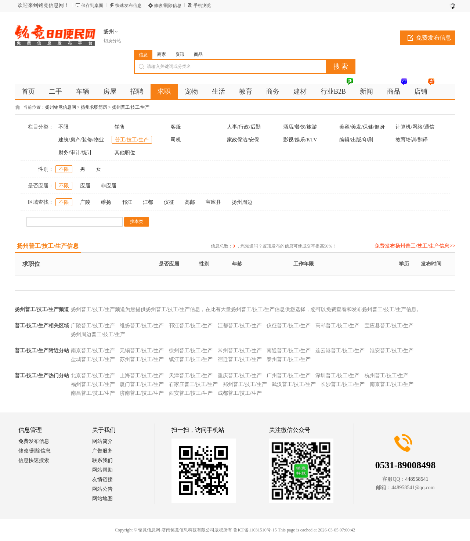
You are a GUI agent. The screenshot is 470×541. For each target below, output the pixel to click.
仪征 (169, 202)
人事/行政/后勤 (244, 127)
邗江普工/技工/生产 (191, 325)
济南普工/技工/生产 (142, 393)
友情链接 (102, 479)
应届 (85, 185)
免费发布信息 (433, 38)
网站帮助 (102, 470)
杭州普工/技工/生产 (387, 375)
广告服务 (102, 451)
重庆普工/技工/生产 (240, 375)
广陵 (85, 202)
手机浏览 (202, 5)
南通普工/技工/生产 (289, 350)
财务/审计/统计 (75, 152)
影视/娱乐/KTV (300, 140)
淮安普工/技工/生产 (392, 350)
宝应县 (213, 202)
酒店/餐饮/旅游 (300, 127)
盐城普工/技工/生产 (93, 359)
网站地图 (102, 498)
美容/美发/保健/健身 (362, 127)
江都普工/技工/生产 (240, 325)
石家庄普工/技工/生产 (193, 384)
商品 (198, 54)
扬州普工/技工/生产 (131, 107)
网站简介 (102, 441)
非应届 (108, 185)
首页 (28, 91)
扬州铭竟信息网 (60, 107)
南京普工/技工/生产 (93, 350)
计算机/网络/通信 (414, 127)
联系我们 (102, 460)
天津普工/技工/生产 (191, 375)
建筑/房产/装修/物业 (81, 140)
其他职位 (125, 152)
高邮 (190, 202)
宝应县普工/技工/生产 (389, 325)
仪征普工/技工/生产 (289, 325)
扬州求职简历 (94, 107)
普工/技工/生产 (132, 140)
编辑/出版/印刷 (356, 140)
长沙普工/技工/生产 (343, 384)
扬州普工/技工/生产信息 (48, 246)
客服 (176, 127)
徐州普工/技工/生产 (191, 350)
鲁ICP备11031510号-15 (254, 530)
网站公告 (102, 489)
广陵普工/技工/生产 (93, 325)
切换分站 (112, 40)
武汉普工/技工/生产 (294, 384)
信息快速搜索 (33, 460)
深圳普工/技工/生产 (337, 375)
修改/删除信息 (167, 5)
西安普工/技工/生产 (191, 393)
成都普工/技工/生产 (240, 393)
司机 (176, 140)
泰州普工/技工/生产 (289, 359)
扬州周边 (242, 202)
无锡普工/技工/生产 (142, 350)
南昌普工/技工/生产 (93, 393)
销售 (120, 127)
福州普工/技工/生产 (93, 384)
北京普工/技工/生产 (93, 375)
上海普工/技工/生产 (142, 375)
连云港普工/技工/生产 (340, 350)
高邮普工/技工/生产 (337, 325)
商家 (161, 54)
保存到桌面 (92, 5)
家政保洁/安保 (243, 140)
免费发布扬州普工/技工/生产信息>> (415, 246)
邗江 (127, 202)
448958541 (417, 479)
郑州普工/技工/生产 (245, 384)
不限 (63, 127)
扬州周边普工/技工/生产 (98, 334)
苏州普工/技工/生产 (142, 359)
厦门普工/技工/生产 (142, 384)
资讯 (180, 54)
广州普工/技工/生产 (289, 375)
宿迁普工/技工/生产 (240, 359)
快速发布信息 (128, 5)
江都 (148, 202)
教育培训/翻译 (411, 140)
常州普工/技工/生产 (240, 350)
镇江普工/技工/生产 (191, 359)
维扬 (106, 202)
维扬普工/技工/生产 (142, 325)
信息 (143, 54)
